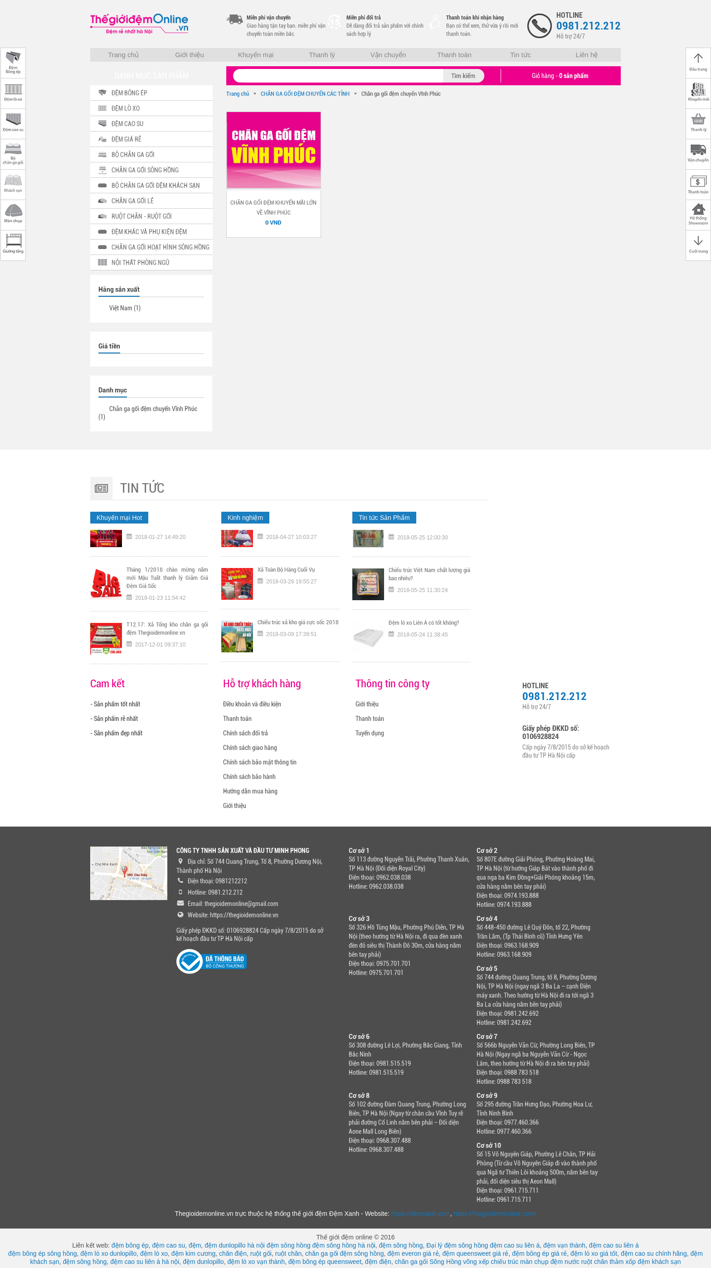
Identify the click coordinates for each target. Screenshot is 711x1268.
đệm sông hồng (289, 1245)
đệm (195, 1245)
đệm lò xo (154, 1253)
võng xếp (476, 1261)
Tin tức (520, 55)
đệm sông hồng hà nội (343, 1245)
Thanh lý (322, 55)
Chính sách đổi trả (245, 733)
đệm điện (378, 1261)
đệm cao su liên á (515, 1245)
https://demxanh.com (420, 1213)
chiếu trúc (504, 1261)
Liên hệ (587, 55)
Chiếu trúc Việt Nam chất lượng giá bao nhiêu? (429, 599)
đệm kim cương (193, 1253)
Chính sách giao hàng (250, 747)
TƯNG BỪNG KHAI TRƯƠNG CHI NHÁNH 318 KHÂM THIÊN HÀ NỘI (298, 546)
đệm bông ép (130, 1245)
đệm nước (565, 1261)
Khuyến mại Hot (119, 517)
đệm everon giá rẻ (412, 1253)
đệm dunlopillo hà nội (235, 1245)
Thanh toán (454, 55)
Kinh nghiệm (245, 517)
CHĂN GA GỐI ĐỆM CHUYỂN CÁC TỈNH (305, 93)
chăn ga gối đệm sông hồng (344, 1253)
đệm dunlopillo (203, 1261)
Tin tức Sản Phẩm (384, 517)
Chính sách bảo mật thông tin (260, 762)
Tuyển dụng (370, 733)
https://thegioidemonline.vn (244, 915)
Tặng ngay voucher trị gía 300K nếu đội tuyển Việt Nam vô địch (167, 546)
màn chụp (534, 1261)
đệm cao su (168, 1245)
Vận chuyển (388, 55)
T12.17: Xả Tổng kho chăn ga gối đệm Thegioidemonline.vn (167, 654)
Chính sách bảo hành (249, 776)
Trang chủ (123, 55)
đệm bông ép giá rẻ (539, 1253)
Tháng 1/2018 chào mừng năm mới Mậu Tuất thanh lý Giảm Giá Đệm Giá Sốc (167, 603)
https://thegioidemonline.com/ (495, 1213)
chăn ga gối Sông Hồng (428, 1261)
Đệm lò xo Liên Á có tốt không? (424, 648)
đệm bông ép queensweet (324, 1261)
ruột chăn (288, 1253)
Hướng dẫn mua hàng (250, 791)
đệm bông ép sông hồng (42, 1253)
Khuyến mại (256, 55)
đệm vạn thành (564, 1245)
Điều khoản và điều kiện (252, 704)
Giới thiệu (189, 55)
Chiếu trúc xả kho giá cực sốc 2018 (298, 648)
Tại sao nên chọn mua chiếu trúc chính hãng (429, 546)
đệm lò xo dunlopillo (108, 1253)
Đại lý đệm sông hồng (457, 1245)
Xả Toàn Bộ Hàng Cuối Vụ (286, 595)
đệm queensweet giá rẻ (475, 1253)
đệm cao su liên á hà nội (144, 1261)
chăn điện (233, 1253)
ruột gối (261, 1253)
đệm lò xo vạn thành (256, 1261)
